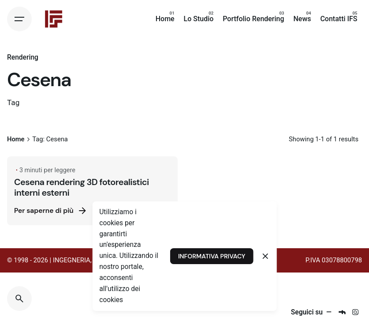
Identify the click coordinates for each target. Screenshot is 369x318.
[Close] (265, 256)
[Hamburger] (19, 19)
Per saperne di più (51, 210)
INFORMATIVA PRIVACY (211, 256)
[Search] (19, 298)
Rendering (22, 57)
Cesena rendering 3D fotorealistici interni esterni (81, 187)
